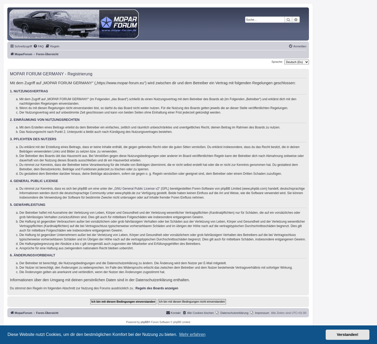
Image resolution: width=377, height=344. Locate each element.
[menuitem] (38, 46)
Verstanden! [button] (347, 334)
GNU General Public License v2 (137, 188)
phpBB (144, 322)
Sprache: (277, 61)
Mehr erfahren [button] (192, 334)
